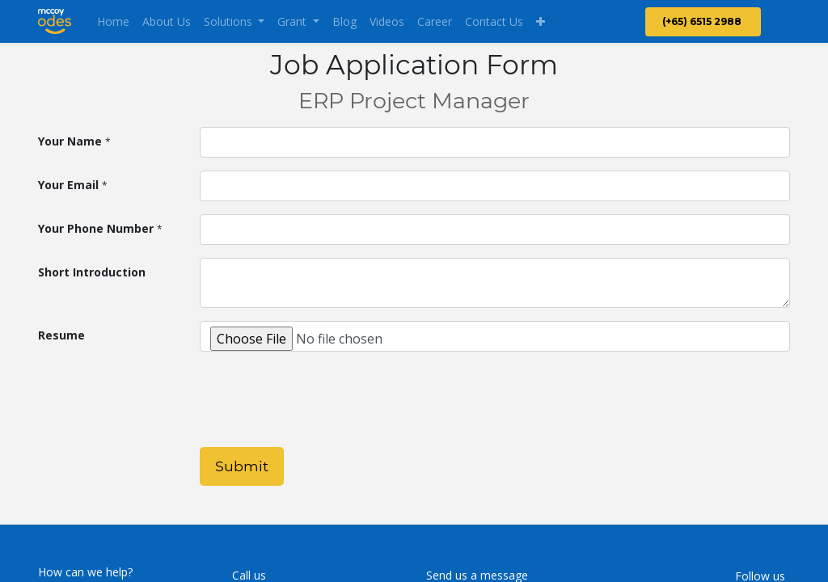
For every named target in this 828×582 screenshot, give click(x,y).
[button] (540, 21)
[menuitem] (113, 21)
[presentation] (323, 402)
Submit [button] (241, 466)
